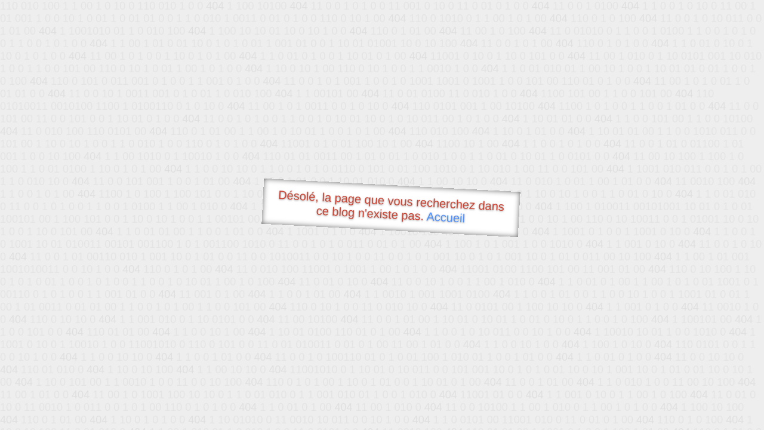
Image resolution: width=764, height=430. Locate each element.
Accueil (446, 217)
